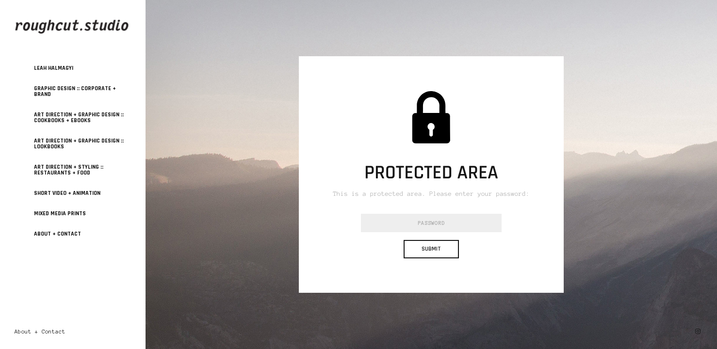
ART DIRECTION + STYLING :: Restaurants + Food (68, 169)
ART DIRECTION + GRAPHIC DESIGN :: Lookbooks (79, 143)
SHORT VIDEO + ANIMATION (67, 193)
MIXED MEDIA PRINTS (60, 213)
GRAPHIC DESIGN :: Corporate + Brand (75, 91)
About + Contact (57, 234)
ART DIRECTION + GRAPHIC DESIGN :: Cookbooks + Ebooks (79, 117)
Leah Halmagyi (53, 68)
